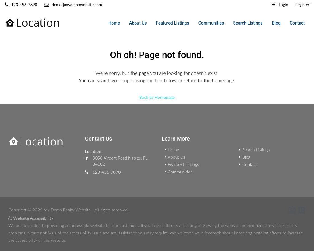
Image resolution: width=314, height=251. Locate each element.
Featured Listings (172, 23)
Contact (297, 23)
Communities (211, 23)
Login (280, 4)
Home (114, 23)
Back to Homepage (157, 96)
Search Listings (247, 23)
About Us (138, 23)
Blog (276, 23)
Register (302, 4)
